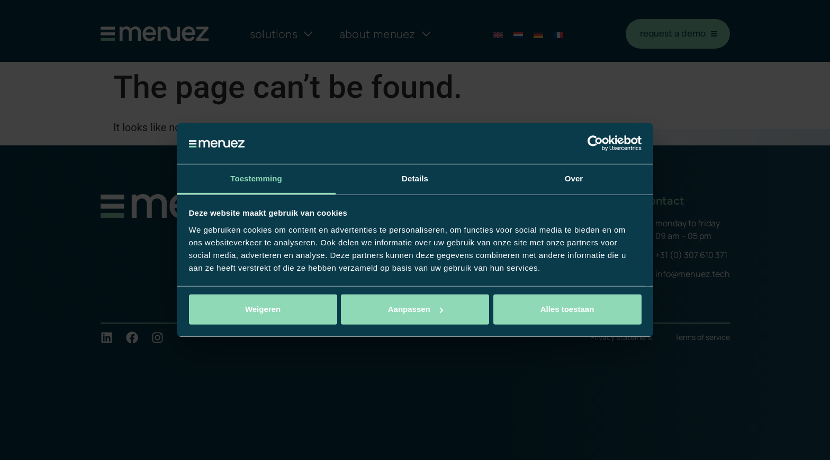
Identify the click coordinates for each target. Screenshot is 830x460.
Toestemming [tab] (256, 178)
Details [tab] (415, 178)
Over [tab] (574, 178)
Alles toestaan (567, 309)
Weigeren (263, 309)
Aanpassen (415, 309)
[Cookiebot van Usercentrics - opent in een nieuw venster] (595, 143)
